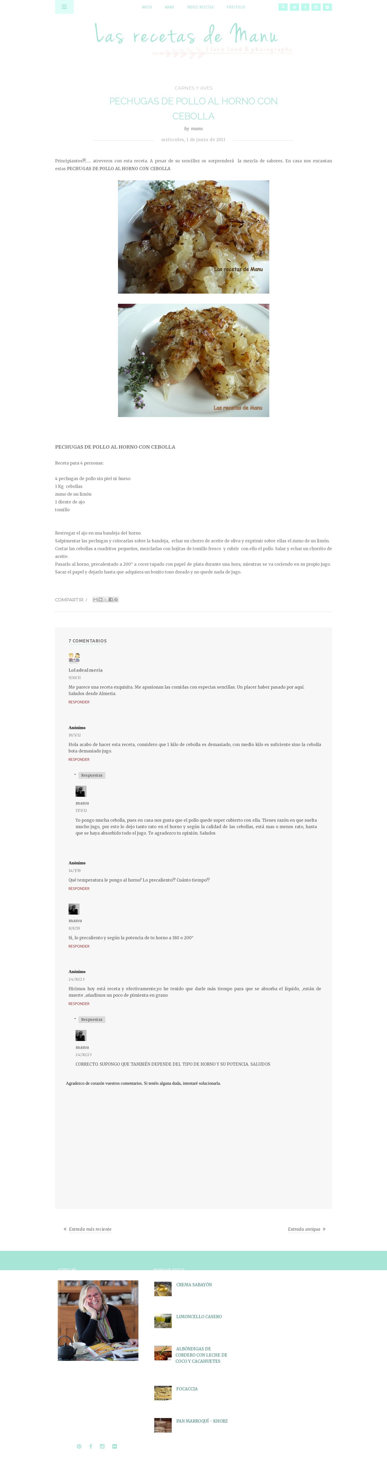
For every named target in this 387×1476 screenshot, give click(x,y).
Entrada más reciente (90, 1229)
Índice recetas (200, 7)
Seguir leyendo (73, 1430)
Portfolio (236, 7)
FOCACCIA (187, 1388)
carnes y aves (194, 88)
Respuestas (92, 775)
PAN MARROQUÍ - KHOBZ (202, 1421)
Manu (169, 7)
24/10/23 (77, 979)
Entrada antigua (304, 1229)
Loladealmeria (86, 670)
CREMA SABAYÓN (194, 1284)
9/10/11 (75, 677)
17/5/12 (81, 810)
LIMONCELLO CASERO (199, 1316)
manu (82, 803)
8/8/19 (74, 928)
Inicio (147, 7)
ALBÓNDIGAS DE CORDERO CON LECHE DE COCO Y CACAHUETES (201, 1355)
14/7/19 (75, 870)
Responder (79, 702)
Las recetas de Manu (193, 36)
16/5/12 (75, 735)
